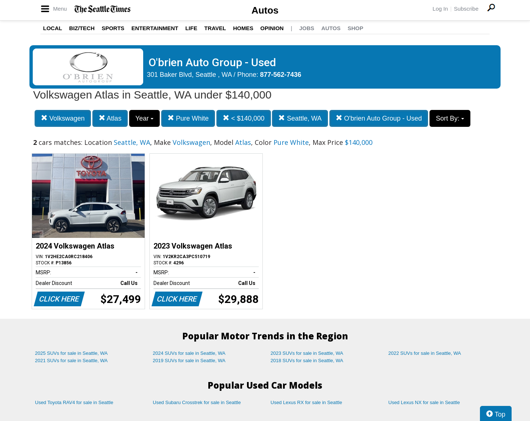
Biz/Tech (82, 28)
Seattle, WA (299, 118)
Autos (265, 10)
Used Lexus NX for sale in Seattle (424, 402)
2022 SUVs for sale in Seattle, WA (424, 353)
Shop (355, 28)
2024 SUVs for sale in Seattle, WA (189, 353)
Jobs (306, 28)
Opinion (271, 28)
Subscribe (466, 9)
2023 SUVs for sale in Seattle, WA (307, 353)
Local (52, 28)
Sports (113, 28)
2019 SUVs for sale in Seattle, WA (189, 360)
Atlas (110, 118)
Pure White (188, 118)
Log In (440, 9)
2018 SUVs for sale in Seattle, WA (307, 360)
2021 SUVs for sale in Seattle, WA (71, 360)
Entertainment (154, 28)
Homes (243, 28)
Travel (215, 28)
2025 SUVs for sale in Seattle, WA (71, 353)
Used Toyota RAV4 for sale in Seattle (74, 402)
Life (191, 28)
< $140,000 (244, 118)
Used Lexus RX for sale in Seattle (306, 402)
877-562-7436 (280, 74)
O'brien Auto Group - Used (379, 118)
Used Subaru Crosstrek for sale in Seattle (197, 402)
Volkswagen (63, 118)
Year (144, 118)
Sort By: (450, 118)
